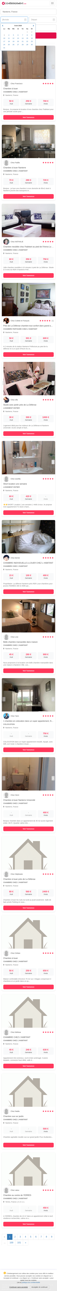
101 (19, 1242)
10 (4, 38)
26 (13, 44)
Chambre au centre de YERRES (17, 1195)
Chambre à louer (10, 89)
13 (18, 38)
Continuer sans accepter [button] (18, 1287)
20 (18, 41)
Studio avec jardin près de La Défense (19, 405)
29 (27, 44)
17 (4, 41)
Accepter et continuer (40, 1287)
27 (18, 44)
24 (4, 44)
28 (22, 44)
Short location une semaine (15, 484)
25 (9, 44)
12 (13, 38)
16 (32, 38)
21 (22, 41)
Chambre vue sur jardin (13, 1116)
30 (32, 44)
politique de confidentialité (31, 1282)
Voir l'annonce (28, 117)
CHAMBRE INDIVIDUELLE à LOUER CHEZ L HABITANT (28, 563)
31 (4, 48)
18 (9, 41)
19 (13, 41)
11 (9, 38)
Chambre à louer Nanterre (14, 168)
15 (27, 38)
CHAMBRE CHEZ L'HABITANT (16, 1037)
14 (22, 38)
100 (11, 1242)
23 (32, 41)
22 (27, 41)
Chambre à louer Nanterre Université (19, 800)
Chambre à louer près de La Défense (19, 879)
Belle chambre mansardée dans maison (20, 642)
